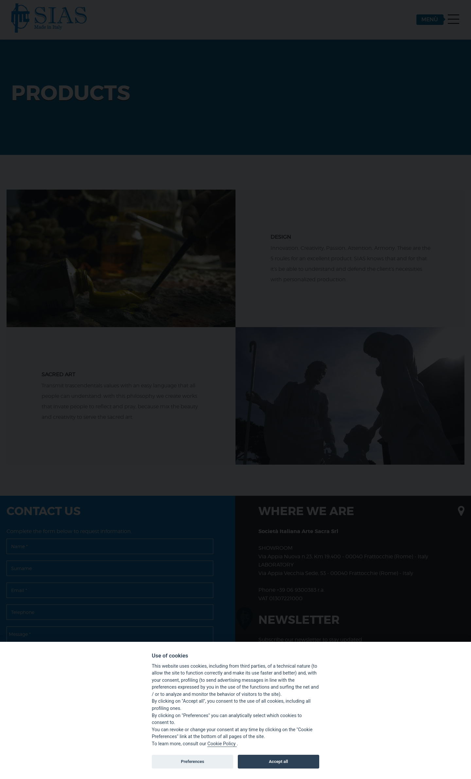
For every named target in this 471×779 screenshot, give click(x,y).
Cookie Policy (222, 744)
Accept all (278, 761)
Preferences (192, 761)
